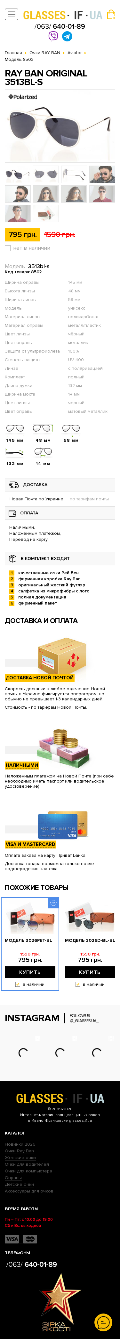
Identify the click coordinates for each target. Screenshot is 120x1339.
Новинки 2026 (20, 1144)
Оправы (13, 1177)
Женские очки (20, 1157)
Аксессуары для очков (29, 1191)
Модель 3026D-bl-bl (90, 940)
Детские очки (19, 1184)
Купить (30, 972)
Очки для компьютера (28, 1171)
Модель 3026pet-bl (28, 940)
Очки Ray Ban (19, 1151)
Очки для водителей (27, 1164)
